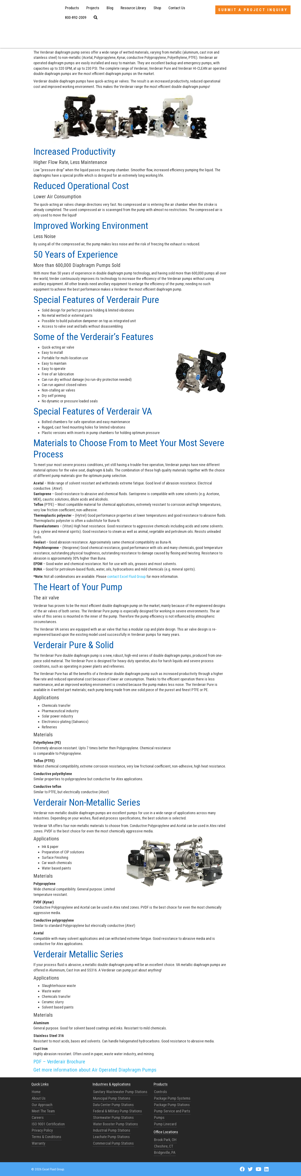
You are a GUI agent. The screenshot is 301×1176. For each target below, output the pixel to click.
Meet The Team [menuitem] (43, 1111)
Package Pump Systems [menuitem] (172, 1098)
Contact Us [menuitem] (176, 8)
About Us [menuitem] (39, 1098)
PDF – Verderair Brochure (59, 1062)
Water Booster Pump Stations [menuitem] (115, 1124)
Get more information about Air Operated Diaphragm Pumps (94, 1070)
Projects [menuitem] (92, 8)
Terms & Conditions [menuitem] (46, 1137)
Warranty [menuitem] (38, 1143)
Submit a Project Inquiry (253, 10)
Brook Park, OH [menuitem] (165, 1139)
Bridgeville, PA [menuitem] (164, 1152)
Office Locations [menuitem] (166, 1132)
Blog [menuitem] (110, 8)
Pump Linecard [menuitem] (165, 1124)
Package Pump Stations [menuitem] (172, 1105)
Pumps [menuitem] (159, 1117)
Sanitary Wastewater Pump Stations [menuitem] (120, 1092)
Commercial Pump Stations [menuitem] (113, 1143)
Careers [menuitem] (38, 1117)
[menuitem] (75, 17)
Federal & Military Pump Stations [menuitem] (117, 1111)
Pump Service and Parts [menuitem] (172, 1111)
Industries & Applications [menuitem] (112, 1084)
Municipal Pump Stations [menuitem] (111, 1098)
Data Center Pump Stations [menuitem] (113, 1105)
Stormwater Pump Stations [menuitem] (113, 1117)
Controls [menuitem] (160, 1092)
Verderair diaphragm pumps (91, 39)
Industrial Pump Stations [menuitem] (111, 1130)
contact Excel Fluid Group (126, 576)
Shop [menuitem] (157, 8)
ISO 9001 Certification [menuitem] (48, 1124)
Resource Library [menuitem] (133, 8)
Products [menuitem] (72, 8)
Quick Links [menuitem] (40, 1084)
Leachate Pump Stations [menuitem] (111, 1137)
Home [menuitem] (36, 1092)
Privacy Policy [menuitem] (42, 1130)
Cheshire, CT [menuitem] (163, 1146)
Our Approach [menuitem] (42, 1105)
